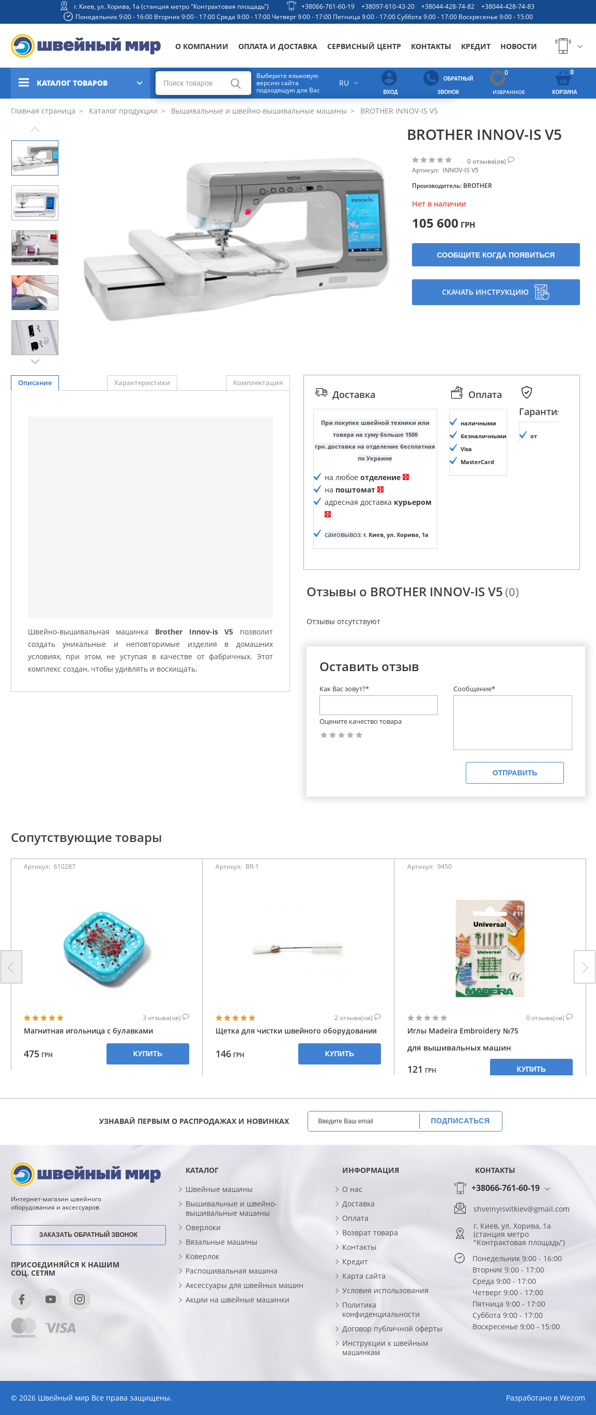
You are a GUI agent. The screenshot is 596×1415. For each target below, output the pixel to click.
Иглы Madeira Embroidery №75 (462, 1031)
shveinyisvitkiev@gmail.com (521, 1209)
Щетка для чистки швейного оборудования (296, 1031)
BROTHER (477, 185)
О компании (201, 46)
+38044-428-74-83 (507, 6)
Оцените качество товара (360, 721)
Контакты (431, 46)
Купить (147, 1054)
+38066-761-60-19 (328, 6)
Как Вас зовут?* (344, 688)
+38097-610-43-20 (388, 6)
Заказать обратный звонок (88, 1234)
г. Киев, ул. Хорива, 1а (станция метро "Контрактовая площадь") (171, 6)
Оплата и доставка (277, 46)
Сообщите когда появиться (496, 255)
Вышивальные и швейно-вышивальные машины (258, 111)
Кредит (476, 46)
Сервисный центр (364, 46)
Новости (518, 46)
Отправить (515, 773)
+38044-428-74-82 (448, 6)
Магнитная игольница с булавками (88, 1031)
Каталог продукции (122, 111)
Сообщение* (474, 688)
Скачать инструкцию (495, 292)
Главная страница (43, 111)
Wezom (572, 1398)
